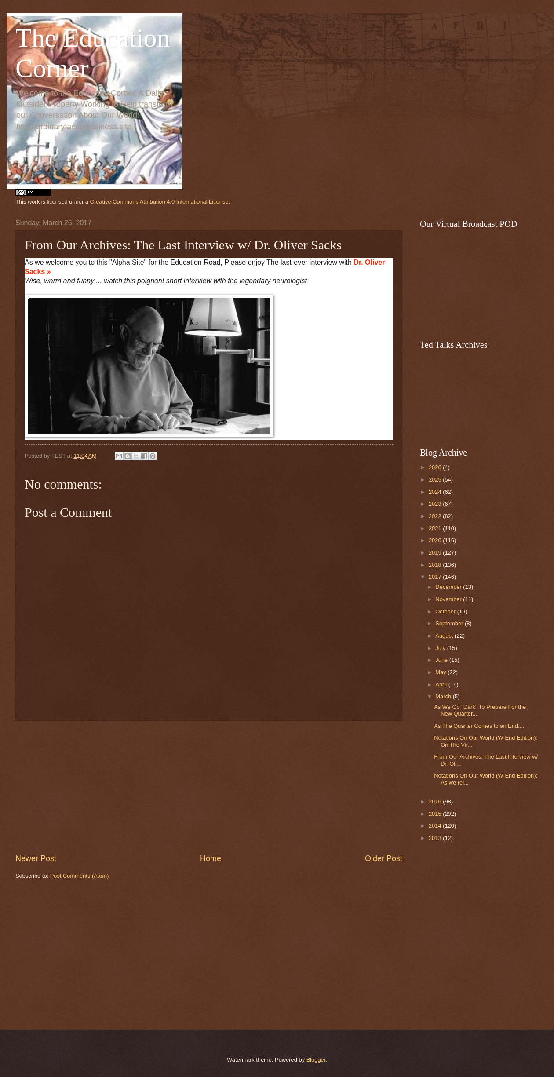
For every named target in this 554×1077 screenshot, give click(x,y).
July (441, 648)
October (446, 611)
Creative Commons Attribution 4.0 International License (159, 201)
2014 (436, 825)
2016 (436, 801)
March (443, 696)
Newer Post (35, 858)
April (441, 684)
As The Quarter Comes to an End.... (479, 726)
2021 (436, 528)
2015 (436, 813)
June (442, 660)
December (449, 587)
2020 (436, 540)
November (449, 599)
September (450, 623)
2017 (436, 576)
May (441, 672)
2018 (436, 565)
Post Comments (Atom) (79, 876)
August (445, 635)
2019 (436, 552)
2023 (436, 503)
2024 (436, 492)
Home (210, 858)
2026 (436, 467)
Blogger (316, 1059)
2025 (436, 479)
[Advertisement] (209, 787)
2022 (436, 516)
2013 (436, 838)
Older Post (383, 858)
